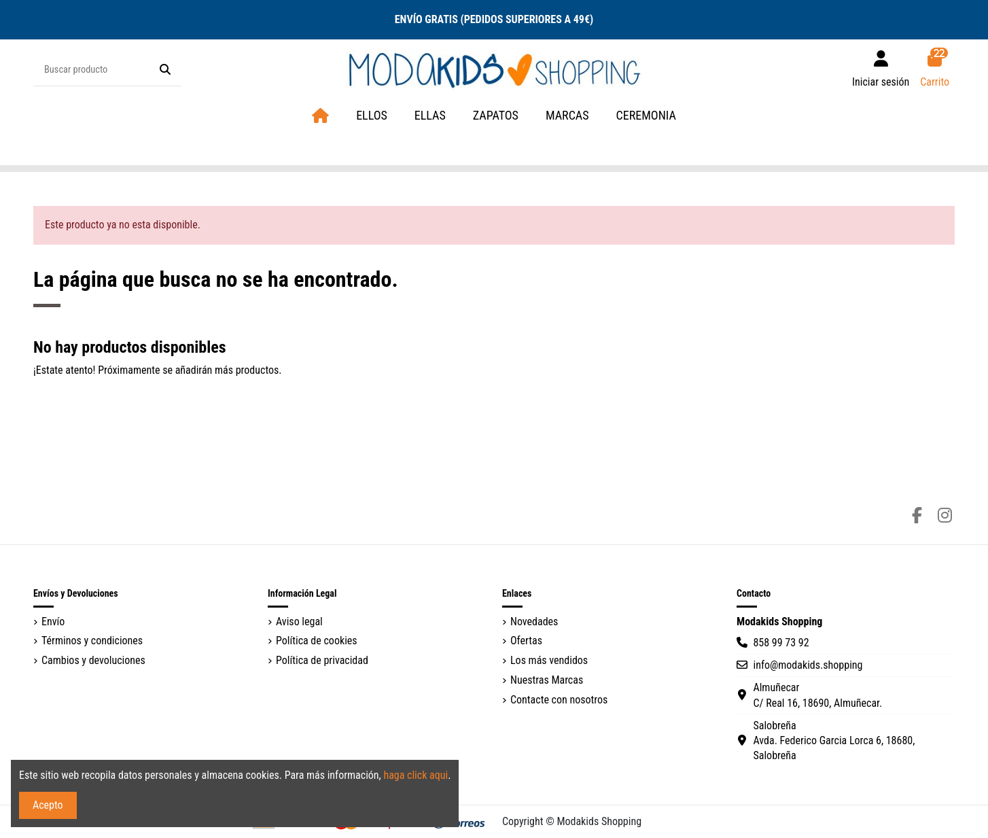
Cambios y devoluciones (93, 660)
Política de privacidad (322, 660)
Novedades (534, 621)
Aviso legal (299, 621)
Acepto (48, 805)
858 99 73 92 (781, 642)
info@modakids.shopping (807, 665)
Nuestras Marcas (546, 680)
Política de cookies (316, 640)
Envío (53, 621)
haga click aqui (415, 775)
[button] (567, 116)
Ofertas (526, 640)
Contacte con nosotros (558, 699)
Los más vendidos (549, 660)
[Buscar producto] (165, 70)
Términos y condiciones (92, 640)
